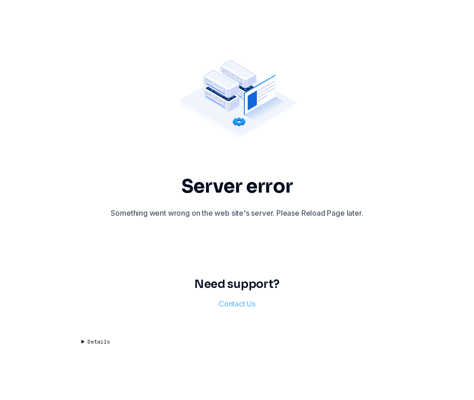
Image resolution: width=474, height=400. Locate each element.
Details (98, 341)
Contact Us (237, 303)
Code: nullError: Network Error (237, 345)
